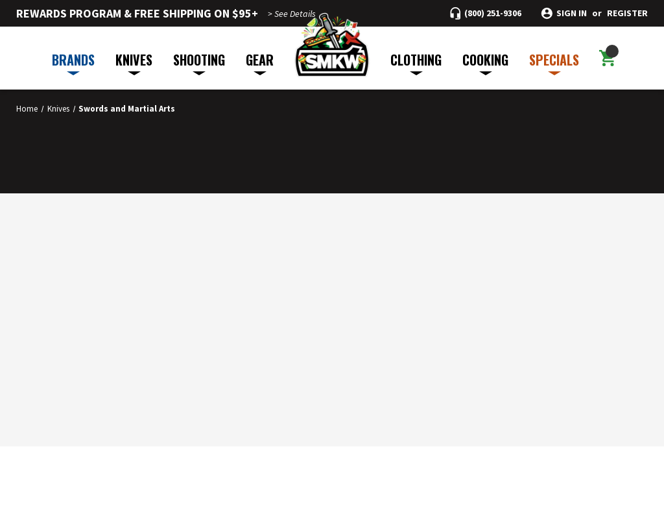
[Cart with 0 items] (607, 58)
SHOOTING (199, 62)
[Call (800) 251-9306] (485, 13)
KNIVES (133, 62)
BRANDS (73, 62)
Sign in (571, 13)
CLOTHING (416, 62)
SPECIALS (554, 62)
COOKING (485, 62)
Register (627, 13)
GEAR (260, 62)
